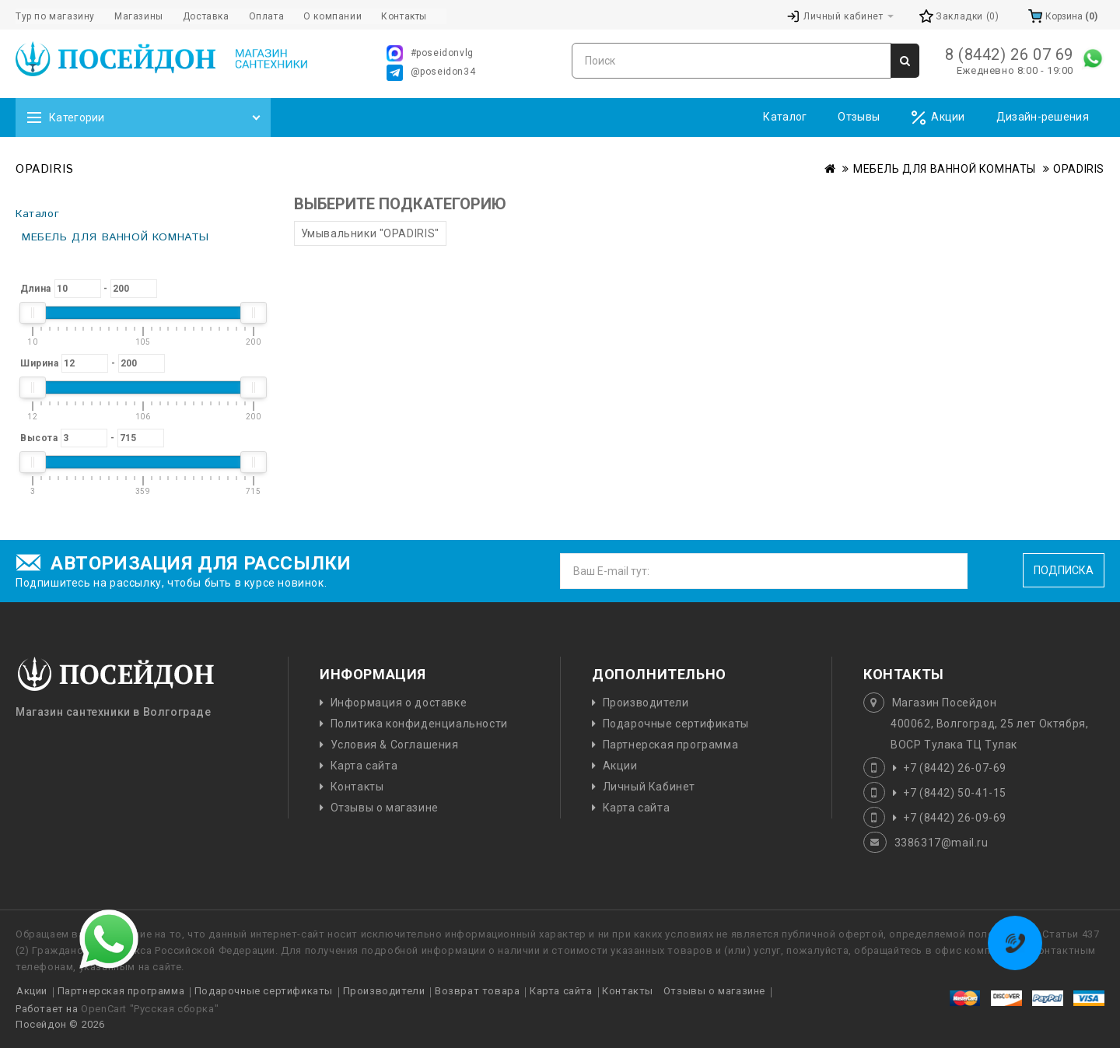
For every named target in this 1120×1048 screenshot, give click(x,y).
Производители (646, 702)
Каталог (785, 116)
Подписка (1064, 570)
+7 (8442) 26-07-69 (954, 768)
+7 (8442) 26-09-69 (954, 817)
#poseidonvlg (430, 53)
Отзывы (859, 116)
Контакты (357, 786)
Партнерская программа (671, 744)
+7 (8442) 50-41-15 (954, 793)
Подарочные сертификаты (676, 723)
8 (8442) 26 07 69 (1009, 54)
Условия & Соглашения (395, 744)
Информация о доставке (399, 702)
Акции (938, 117)
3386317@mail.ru (941, 842)
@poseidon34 (431, 73)
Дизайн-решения (1042, 116)
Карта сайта (364, 765)
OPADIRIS (1078, 169)
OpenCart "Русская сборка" (150, 1009)
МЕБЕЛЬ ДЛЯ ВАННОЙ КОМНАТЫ (944, 169)
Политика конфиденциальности (419, 723)
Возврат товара (477, 991)
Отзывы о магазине (385, 807)
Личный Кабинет (649, 786)
